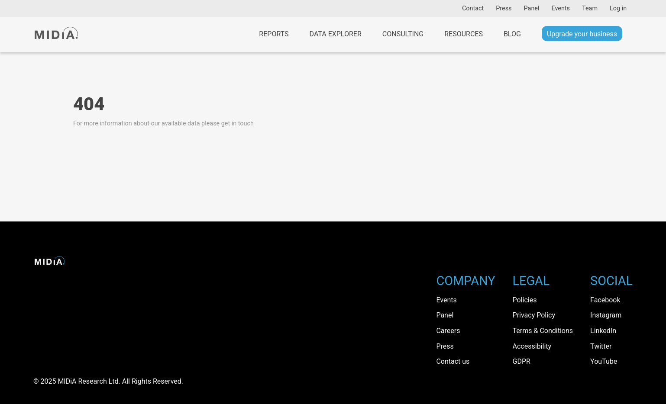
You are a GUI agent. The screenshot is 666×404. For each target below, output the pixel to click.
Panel (532, 8)
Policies (525, 300)
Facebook (605, 300)
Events (560, 8)
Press (503, 8)
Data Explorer (336, 34)
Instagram (605, 315)
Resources (463, 34)
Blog (512, 34)
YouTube (603, 361)
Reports (273, 34)
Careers (448, 331)
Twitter (600, 346)
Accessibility (532, 346)
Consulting (403, 34)
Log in (618, 8)
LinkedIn (603, 331)
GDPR (521, 361)
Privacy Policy (534, 315)
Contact (473, 8)
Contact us (452, 361)
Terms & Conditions (543, 331)
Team (590, 8)
